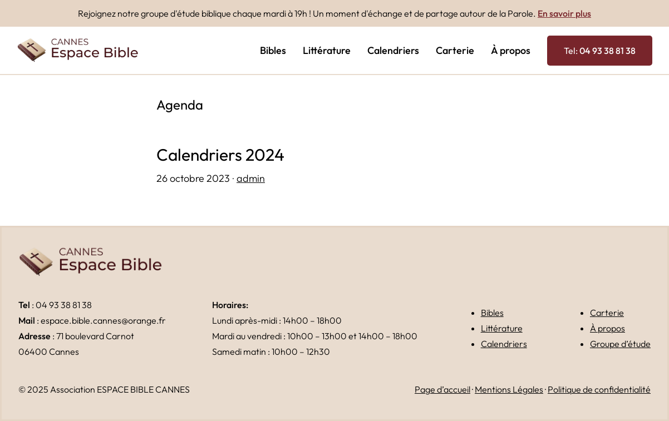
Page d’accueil (442, 389)
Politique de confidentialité (599, 389)
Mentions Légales (509, 389)
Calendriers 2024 (220, 155)
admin (251, 178)
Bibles (492, 312)
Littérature (502, 328)
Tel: (600, 50)
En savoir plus (564, 13)
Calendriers (504, 343)
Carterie (607, 312)
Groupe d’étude (620, 343)
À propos (607, 328)
